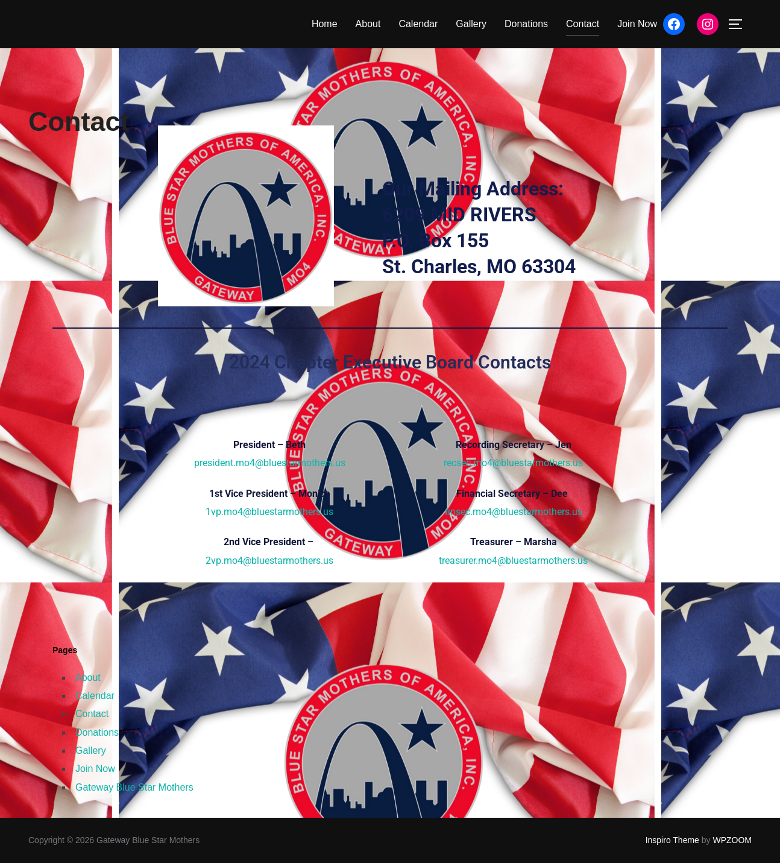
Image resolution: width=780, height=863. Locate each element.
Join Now (637, 24)
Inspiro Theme (672, 840)
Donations (526, 24)
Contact (582, 24)
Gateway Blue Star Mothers (134, 787)
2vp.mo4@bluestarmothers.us (269, 560)
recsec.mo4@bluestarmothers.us (513, 463)
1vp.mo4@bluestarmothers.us (269, 511)
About (368, 24)
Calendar (418, 24)
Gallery (471, 24)
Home (325, 24)
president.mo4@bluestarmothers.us (269, 463)
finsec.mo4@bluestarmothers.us (513, 511)
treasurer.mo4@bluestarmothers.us (513, 560)
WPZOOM (732, 840)
